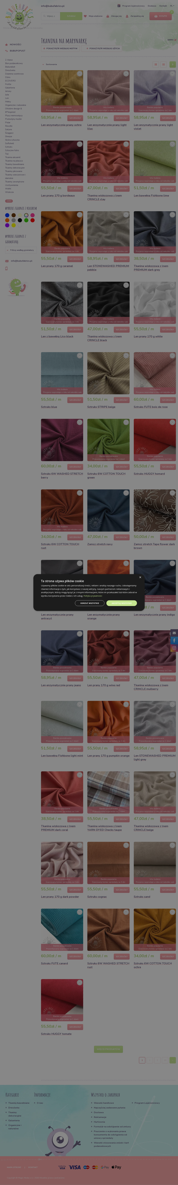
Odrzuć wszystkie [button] (88, 603)
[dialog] (89, 592)
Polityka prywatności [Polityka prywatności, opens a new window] (93, 595)
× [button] (140, 577)
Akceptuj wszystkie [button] (121, 603)
